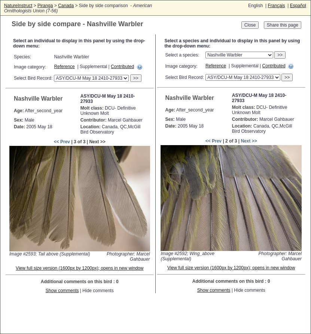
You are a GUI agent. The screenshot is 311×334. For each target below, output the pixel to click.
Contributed (122, 66)
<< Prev (62, 141)
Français (276, 5)
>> (135, 78)
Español (298, 5)
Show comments (62, 290)
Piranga (45, 5)
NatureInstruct (18, 5)
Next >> (249, 141)
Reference (64, 66)
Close (250, 25)
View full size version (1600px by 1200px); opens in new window (79, 268)
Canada (66, 5)
